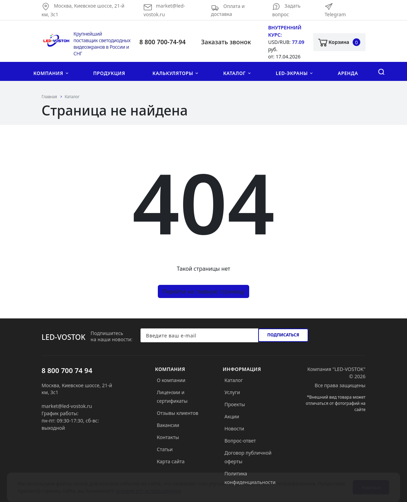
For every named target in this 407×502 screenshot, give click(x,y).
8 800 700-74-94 (162, 42)
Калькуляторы (173, 73)
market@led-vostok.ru (67, 406)
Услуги (232, 392)
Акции (232, 416)
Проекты (235, 404)
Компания (48, 73)
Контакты (168, 437)
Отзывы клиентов (177, 413)
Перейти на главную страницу (203, 291)
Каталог (234, 73)
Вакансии (168, 425)
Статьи (165, 449)
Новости (234, 428)
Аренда (348, 73)
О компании (171, 380)
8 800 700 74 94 (67, 370)
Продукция (109, 73)
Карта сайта (170, 461)
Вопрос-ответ (240, 440)
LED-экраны (292, 73)
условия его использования (148, 484)
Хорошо (371, 480)
